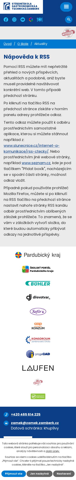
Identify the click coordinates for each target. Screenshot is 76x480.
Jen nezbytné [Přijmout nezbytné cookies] (39, 473)
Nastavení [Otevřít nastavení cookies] (64, 473)
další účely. (53, 451)
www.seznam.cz (36, 162)
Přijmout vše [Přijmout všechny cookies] (13, 473)
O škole (22, 44)
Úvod (8, 44)
